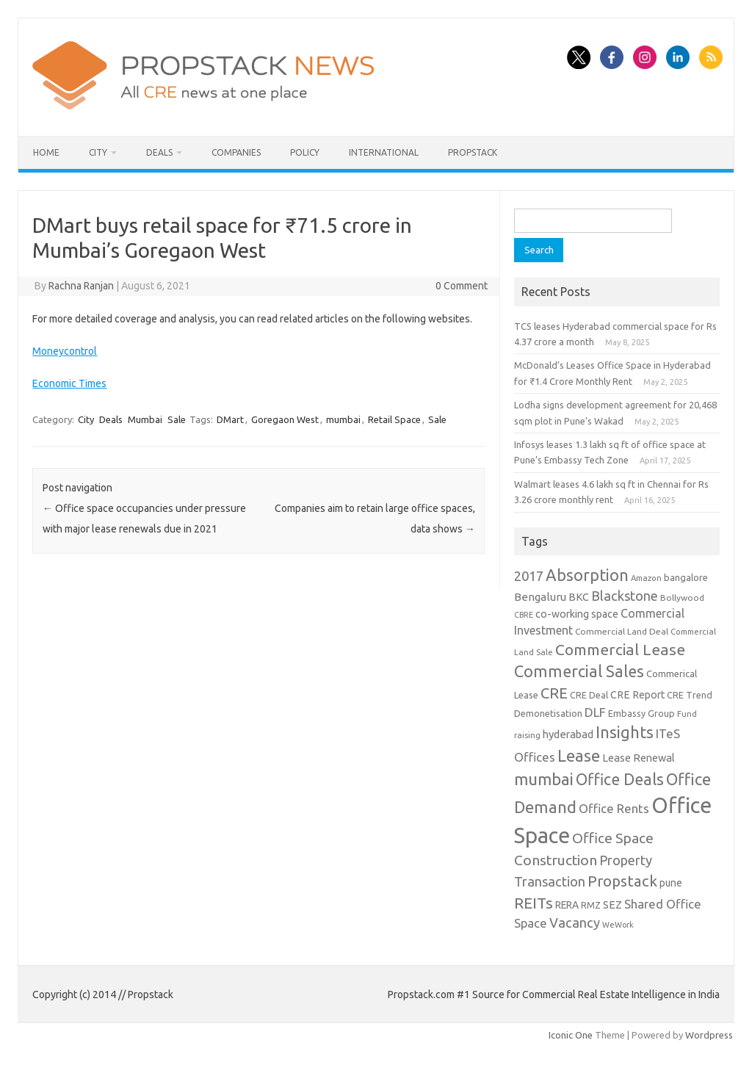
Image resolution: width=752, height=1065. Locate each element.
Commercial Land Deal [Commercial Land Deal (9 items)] (621, 631)
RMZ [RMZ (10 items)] (591, 905)
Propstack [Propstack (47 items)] (622, 881)
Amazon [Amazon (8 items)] (646, 577)
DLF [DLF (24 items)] (595, 712)
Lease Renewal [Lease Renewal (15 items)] (638, 757)
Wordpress (709, 1035)
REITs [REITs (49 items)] (533, 902)
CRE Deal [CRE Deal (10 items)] (589, 695)
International (384, 152)
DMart (230, 419)
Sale (176, 419)
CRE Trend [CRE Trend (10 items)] (689, 695)
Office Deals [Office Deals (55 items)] (620, 779)
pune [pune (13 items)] (670, 883)
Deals (159, 152)
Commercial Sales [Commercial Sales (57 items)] (579, 671)
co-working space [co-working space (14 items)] (576, 614)
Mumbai (145, 419)
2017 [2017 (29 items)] (528, 575)
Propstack (472, 152)
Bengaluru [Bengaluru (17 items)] (540, 597)
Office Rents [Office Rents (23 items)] (614, 808)
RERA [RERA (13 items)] (567, 905)
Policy (304, 152)
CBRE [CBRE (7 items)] (523, 614)
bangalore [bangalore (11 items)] (686, 577)
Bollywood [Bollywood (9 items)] (682, 597)
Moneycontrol (64, 351)
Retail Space (394, 419)
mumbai (343, 419)
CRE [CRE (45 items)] (554, 693)
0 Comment (461, 286)
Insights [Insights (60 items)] (625, 732)
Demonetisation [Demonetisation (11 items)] (548, 713)
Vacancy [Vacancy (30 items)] (574, 922)
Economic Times (69, 383)
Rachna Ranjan (81, 286)
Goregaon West (285, 419)
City (98, 152)
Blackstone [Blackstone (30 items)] (624, 595)
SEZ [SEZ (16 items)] (612, 904)
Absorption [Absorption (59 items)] (587, 575)
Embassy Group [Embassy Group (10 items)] (641, 713)
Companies (236, 152)
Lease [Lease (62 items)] (578, 755)
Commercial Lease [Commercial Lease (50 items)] (620, 649)
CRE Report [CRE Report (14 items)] (637, 695)
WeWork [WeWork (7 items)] (618, 924)
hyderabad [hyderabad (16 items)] (568, 734)
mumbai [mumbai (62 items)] (544, 779)
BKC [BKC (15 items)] (578, 597)
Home (46, 152)
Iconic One (571, 1035)
